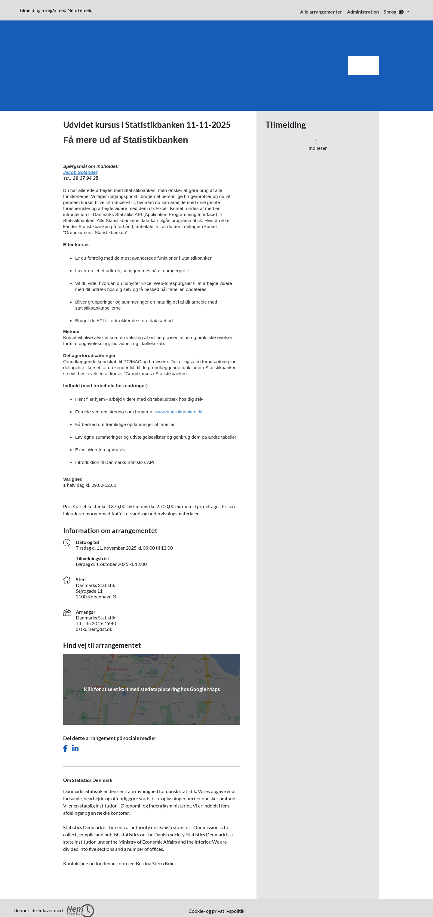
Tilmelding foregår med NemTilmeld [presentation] (56, 10)
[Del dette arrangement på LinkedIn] (75, 748)
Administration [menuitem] (363, 11)
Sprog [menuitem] (395, 11)
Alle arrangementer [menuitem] (321, 11)
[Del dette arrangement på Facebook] (65, 748)
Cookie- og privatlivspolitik (216, 911)
